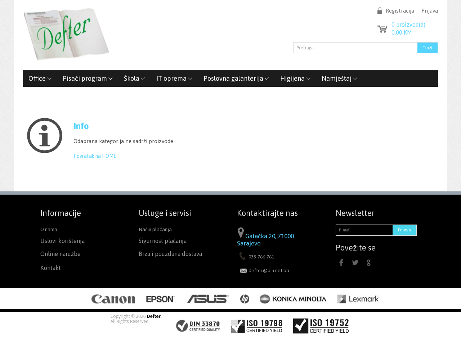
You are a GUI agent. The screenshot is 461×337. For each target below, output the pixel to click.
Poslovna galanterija (236, 78)
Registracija (400, 11)
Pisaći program (88, 78)
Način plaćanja (155, 229)
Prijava (429, 11)
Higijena (295, 78)
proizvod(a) (408, 24)
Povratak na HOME (94, 156)
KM (401, 32)
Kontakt (50, 268)
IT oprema (174, 78)
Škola (135, 78)
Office (40, 78)
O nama (48, 229)
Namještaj (340, 78)
